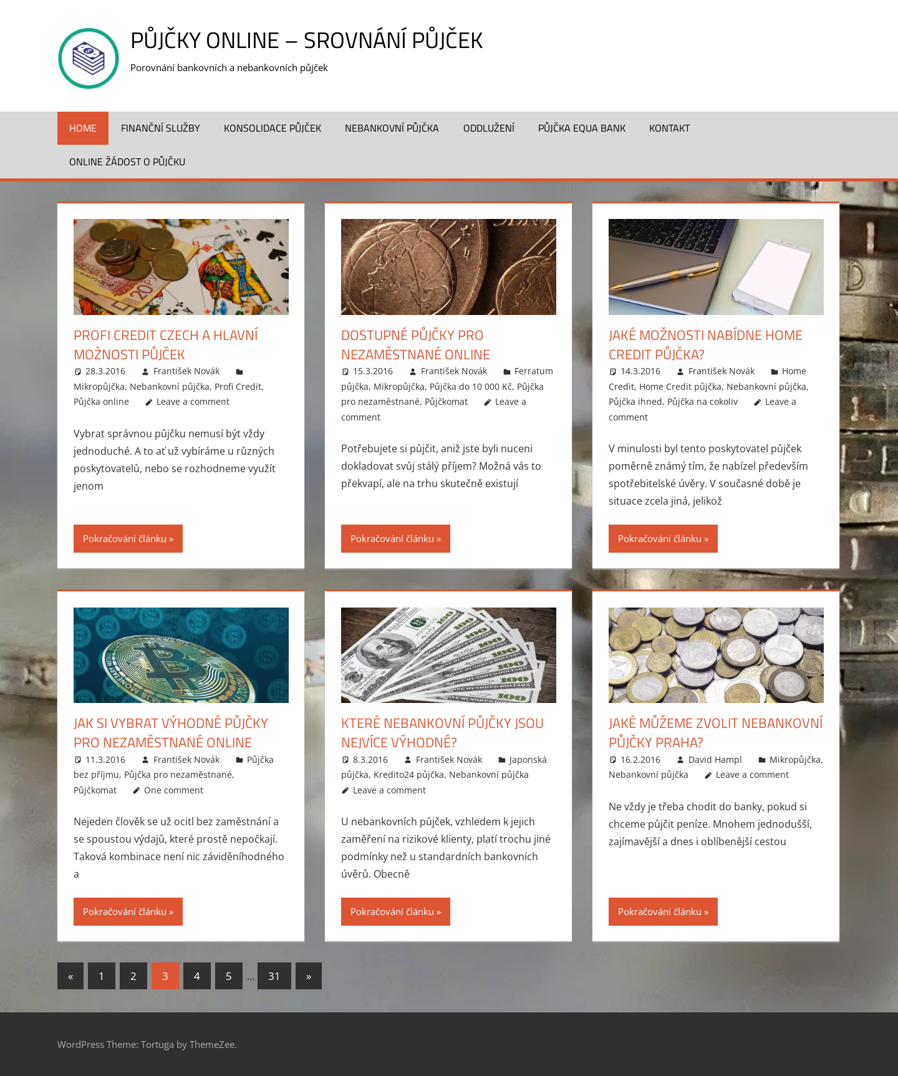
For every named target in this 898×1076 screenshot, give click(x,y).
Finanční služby (160, 127)
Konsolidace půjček (272, 127)
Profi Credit (238, 386)
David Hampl (715, 759)
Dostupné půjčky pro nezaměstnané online (415, 344)
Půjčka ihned (635, 401)
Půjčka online (101, 401)
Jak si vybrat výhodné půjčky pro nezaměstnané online (171, 732)
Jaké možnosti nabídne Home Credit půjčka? (706, 344)
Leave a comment (193, 401)
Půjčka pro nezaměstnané (178, 774)
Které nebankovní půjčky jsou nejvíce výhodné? (442, 732)
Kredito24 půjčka (409, 774)
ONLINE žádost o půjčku (127, 161)
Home (83, 127)
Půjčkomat (446, 401)
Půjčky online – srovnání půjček (306, 39)
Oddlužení (488, 127)
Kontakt (669, 127)
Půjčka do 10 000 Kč (471, 386)
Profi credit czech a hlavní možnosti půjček (166, 344)
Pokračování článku (125, 538)
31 (274, 976)
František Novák (186, 371)
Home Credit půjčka (680, 386)
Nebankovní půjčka (392, 127)
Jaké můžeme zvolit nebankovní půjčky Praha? (716, 732)
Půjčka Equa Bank (581, 127)
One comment (173, 790)
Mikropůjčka (99, 386)
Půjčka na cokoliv (702, 401)
